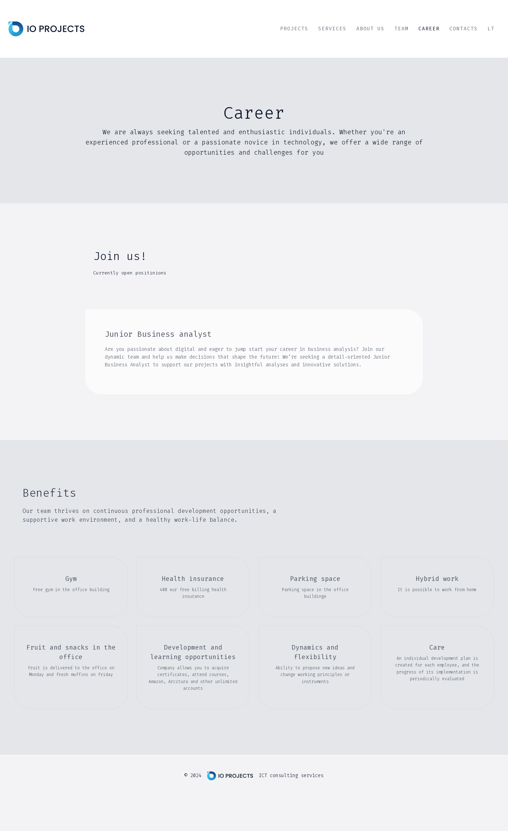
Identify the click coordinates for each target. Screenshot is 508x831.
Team (401, 28)
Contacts (463, 28)
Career (429, 28)
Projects (294, 28)
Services (332, 28)
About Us (370, 28)
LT (491, 28)
